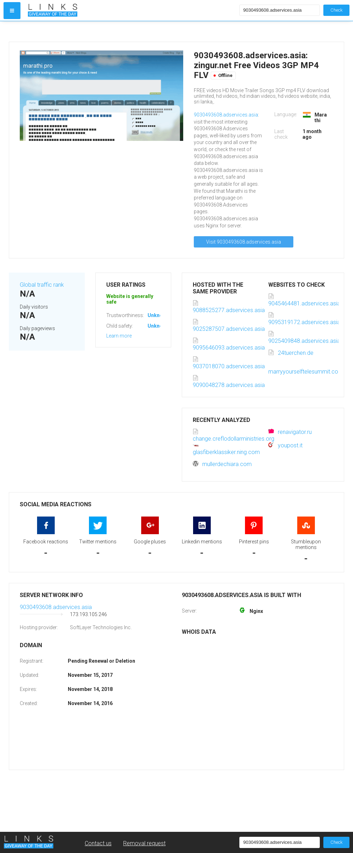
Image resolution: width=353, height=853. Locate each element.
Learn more (119, 336)
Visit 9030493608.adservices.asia (243, 242)
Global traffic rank (42, 284)
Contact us (98, 843)
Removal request (144, 843)
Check (336, 10)
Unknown (158, 315)
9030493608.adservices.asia (226, 115)
